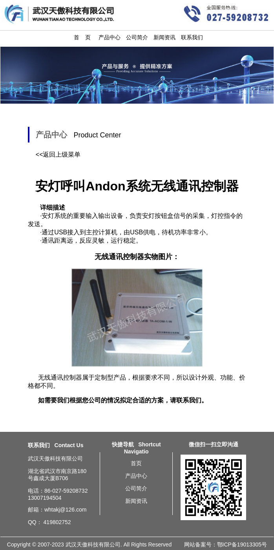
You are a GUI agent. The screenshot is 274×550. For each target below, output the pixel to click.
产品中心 (110, 37)
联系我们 (192, 37)
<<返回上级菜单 (58, 154)
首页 (136, 463)
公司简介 (137, 37)
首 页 (82, 37)
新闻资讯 (164, 37)
